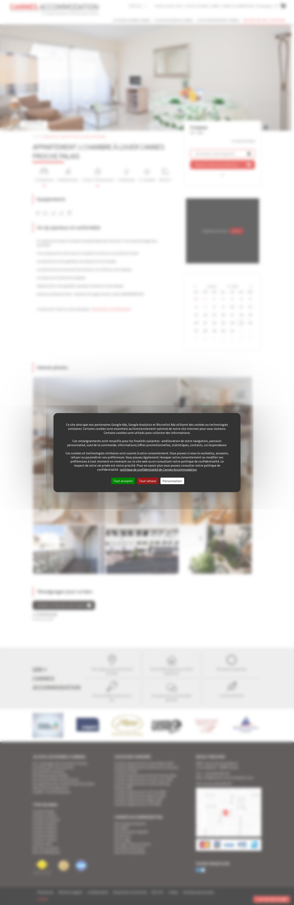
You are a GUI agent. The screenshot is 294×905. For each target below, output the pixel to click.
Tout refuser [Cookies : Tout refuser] (147, 481)
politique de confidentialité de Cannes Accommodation (158, 469)
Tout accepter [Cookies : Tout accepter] (123, 481)
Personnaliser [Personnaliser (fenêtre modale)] (172, 481)
